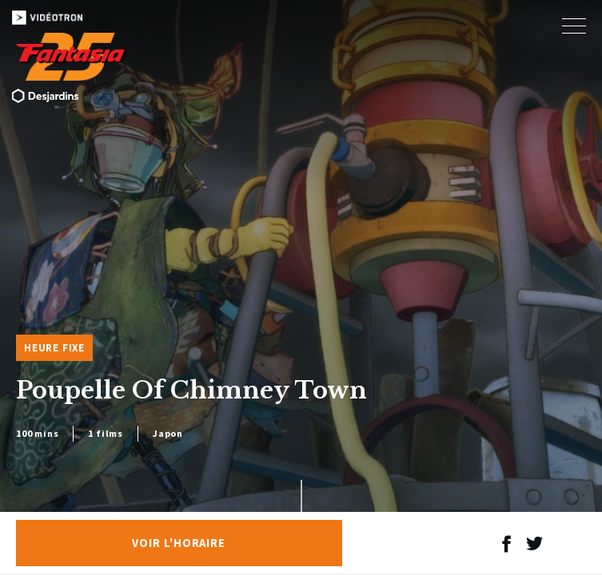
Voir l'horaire (178, 543)
